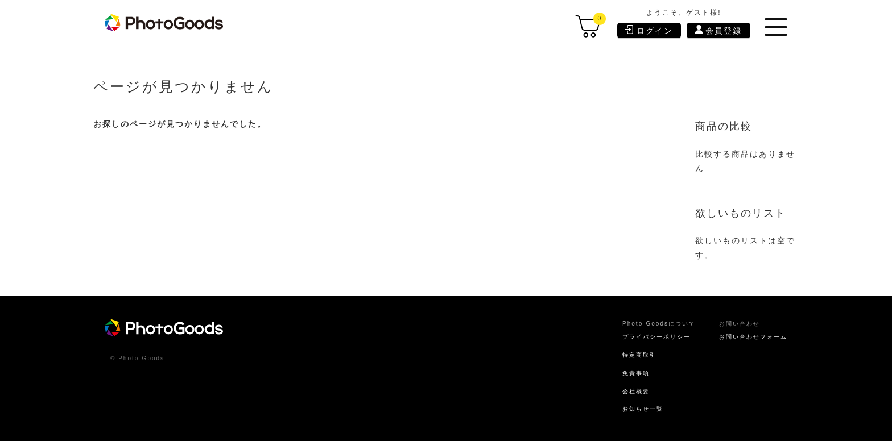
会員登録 (719, 30)
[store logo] (169, 22)
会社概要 (621, 389)
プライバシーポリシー (644, 331)
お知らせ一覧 (629, 407)
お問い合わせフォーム (747, 331)
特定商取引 (625, 351)
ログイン (650, 30)
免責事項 (621, 369)
